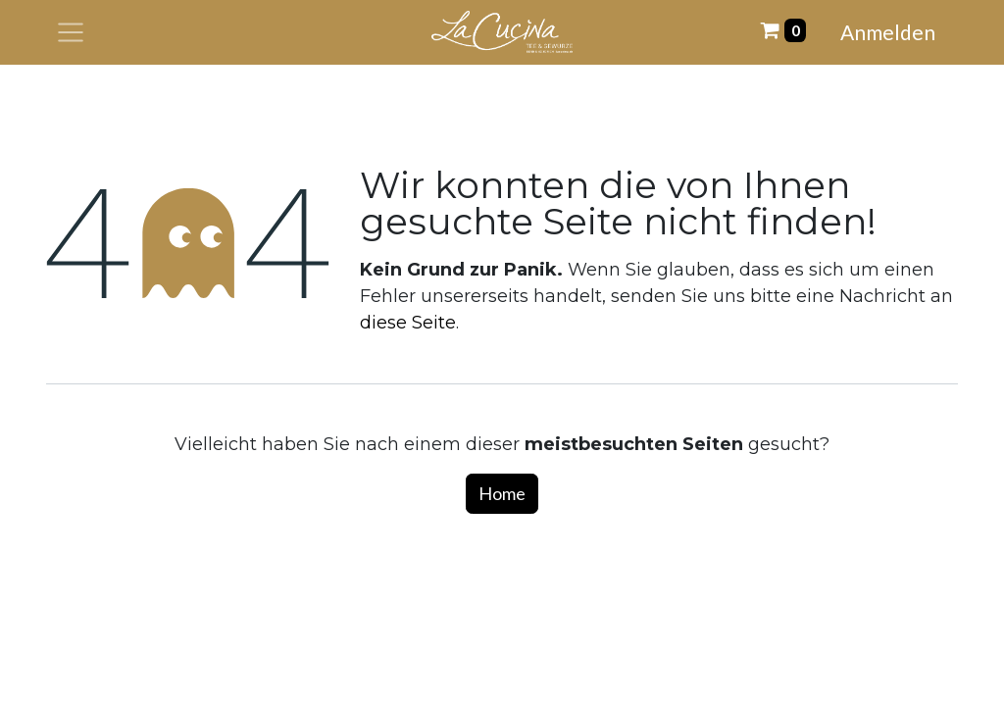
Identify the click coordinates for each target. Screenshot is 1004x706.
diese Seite (408, 322)
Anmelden (887, 32)
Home (502, 493)
